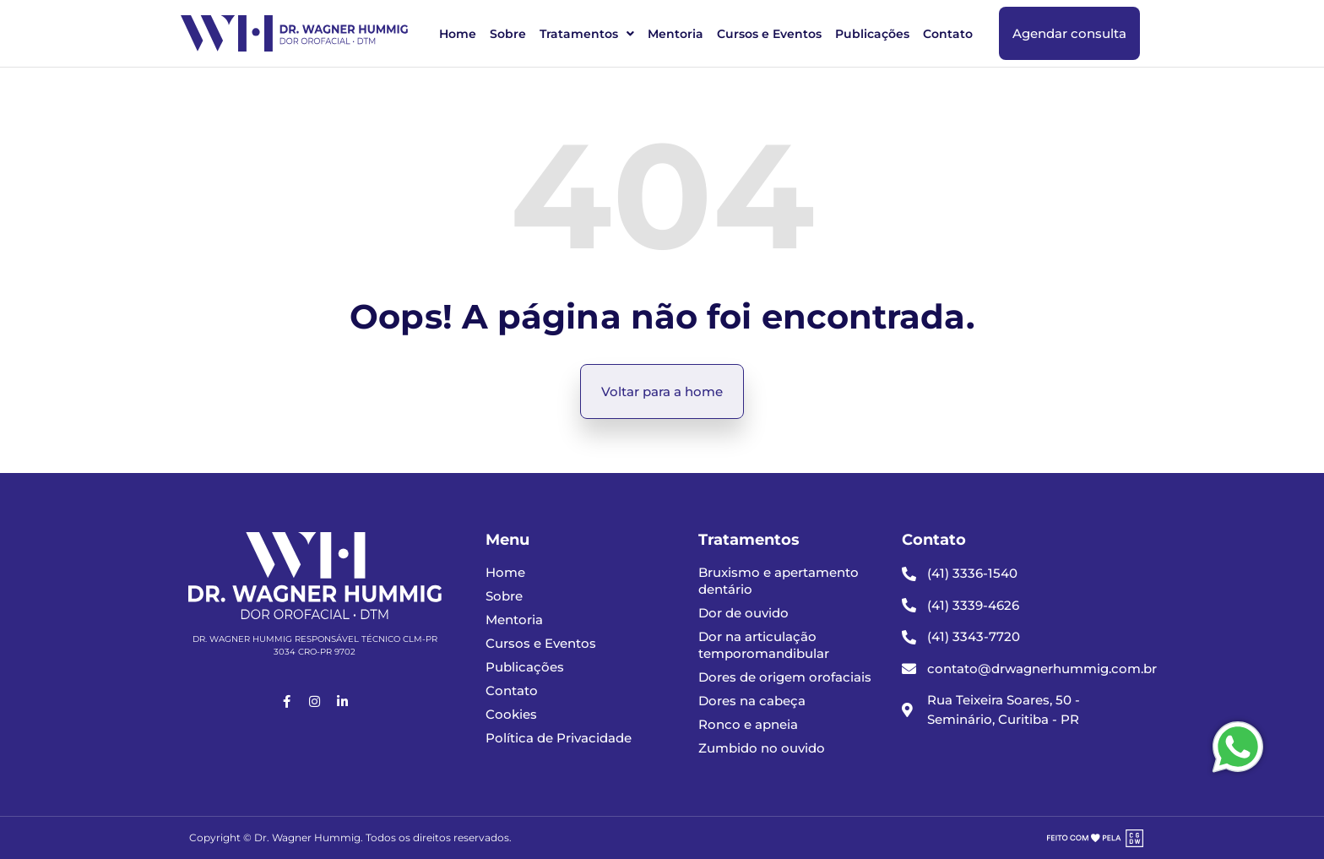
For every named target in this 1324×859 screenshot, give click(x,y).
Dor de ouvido (743, 613)
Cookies (511, 714)
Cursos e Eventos (769, 33)
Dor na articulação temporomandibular (763, 644)
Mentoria (675, 33)
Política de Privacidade (559, 738)
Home (457, 33)
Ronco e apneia (748, 724)
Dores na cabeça (752, 701)
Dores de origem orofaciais (784, 677)
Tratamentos (587, 33)
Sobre (508, 33)
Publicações (872, 33)
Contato (948, 33)
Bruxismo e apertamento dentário (778, 580)
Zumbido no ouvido (761, 748)
